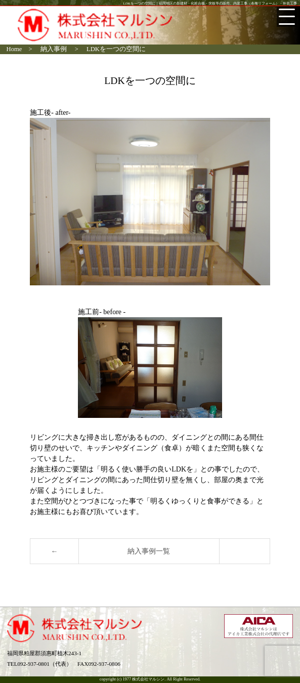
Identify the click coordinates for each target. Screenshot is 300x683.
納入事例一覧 (148, 551)
